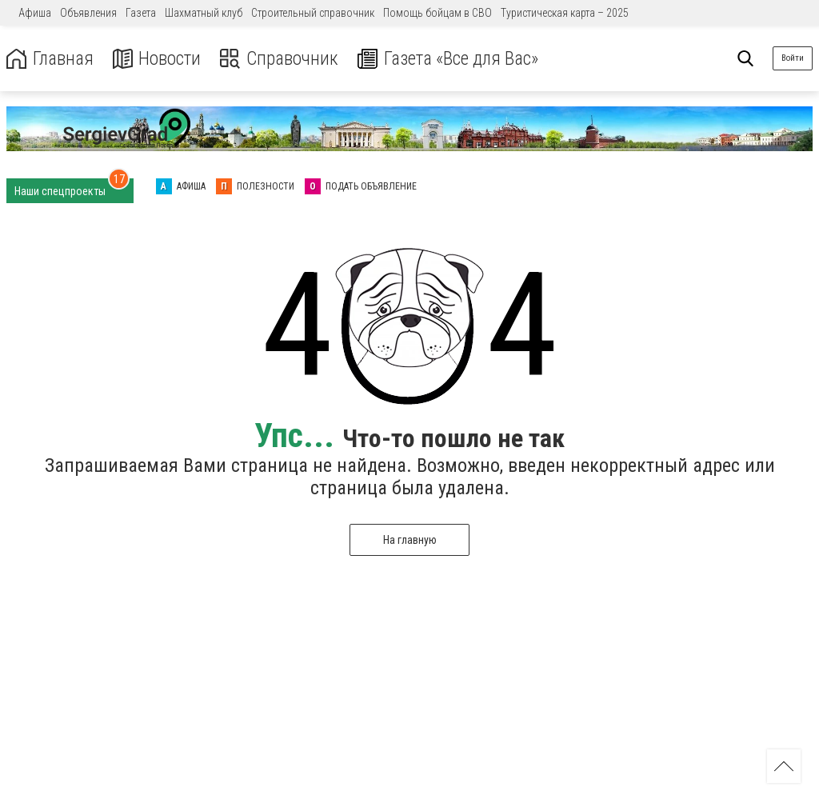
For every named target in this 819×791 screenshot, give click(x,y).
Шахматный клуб (203, 12)
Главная (50, 59)
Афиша (34, 12)
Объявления (88, 12)
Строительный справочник (312, 12)
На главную (410, 539)
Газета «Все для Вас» (455, 59)
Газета (141, 12)
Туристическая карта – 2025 (565, 12)
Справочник (282, 59)
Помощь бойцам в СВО (437, 12)
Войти (792, 58)
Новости (159, 59)
